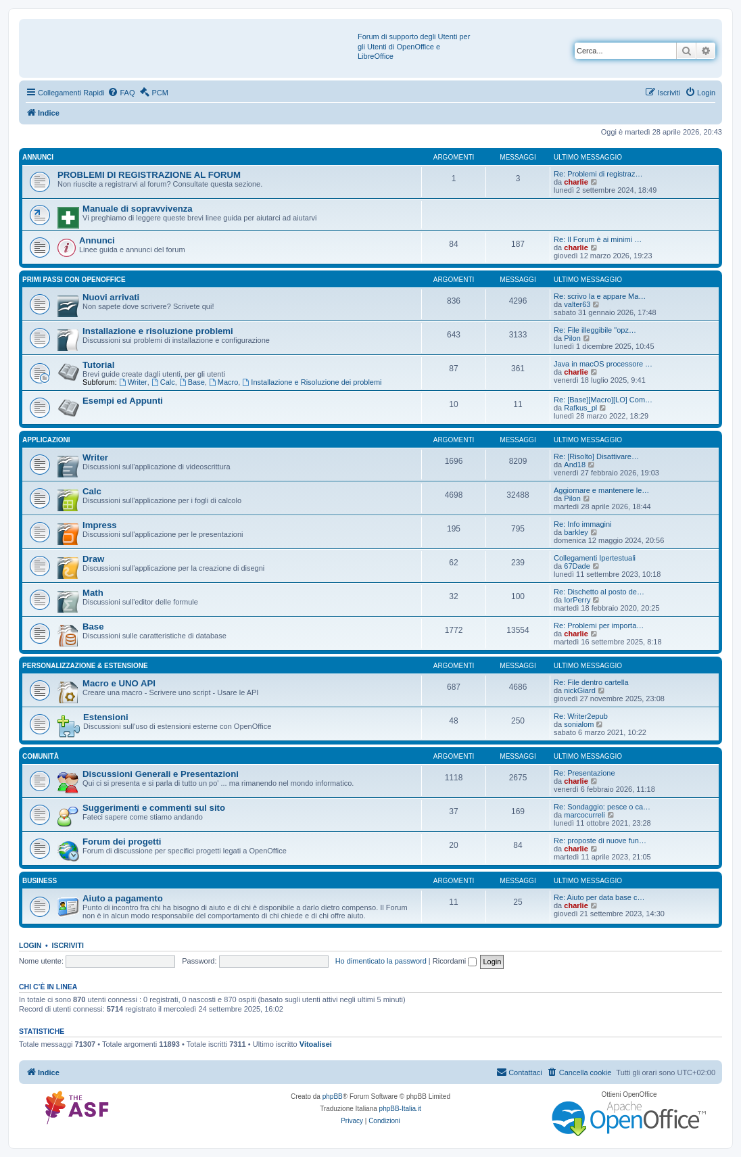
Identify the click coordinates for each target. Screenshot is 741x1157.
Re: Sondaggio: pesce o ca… (602, 807)
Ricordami (455, 961)
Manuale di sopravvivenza (137, 209)
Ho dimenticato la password (381, 961)
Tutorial (98, 365)
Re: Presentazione (584, 773)
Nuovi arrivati (110, 297)
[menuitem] (121, 93)
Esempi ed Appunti (122, 401)
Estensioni (105, 717)
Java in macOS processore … (603, 364)
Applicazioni (46, 440)
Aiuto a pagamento (122, 898)
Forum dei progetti (122, 841)
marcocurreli (584, 815)
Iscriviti (68, 945)
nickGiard (579, 690)
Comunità (40, 756)
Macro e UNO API (119, 683)
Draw (93, 559)
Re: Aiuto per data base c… (599, 897)
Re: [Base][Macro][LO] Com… (603, 400)
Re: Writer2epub (581, 716)
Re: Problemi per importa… (599, 625)
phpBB (332, 1096)
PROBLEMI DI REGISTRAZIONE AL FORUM (149, 175)
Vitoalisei (316, 1044)
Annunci (37, 157)
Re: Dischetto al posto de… (599, 592)
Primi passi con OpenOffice (74, 279)
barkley (576, 532)
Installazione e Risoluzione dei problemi (311, 382)
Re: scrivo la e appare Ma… (600, 296)
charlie (576, 182)
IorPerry (577, 600)
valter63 (577, 304)
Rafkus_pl (580, 408)
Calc (163, 382)
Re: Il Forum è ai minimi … (598, 239)
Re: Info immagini (583, 524)
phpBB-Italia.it (400, 1108)
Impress (99, 525)
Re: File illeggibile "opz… (595, 330)
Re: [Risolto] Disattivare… (596, 456)
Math (92, 593)
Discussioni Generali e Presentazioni (160, 774)
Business (39, 880)
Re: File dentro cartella (591, 682)
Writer (133, 382)
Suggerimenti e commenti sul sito (153, 808)
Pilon (572, 338)
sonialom (579, 724)
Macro (223, 382)
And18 (574, 465)
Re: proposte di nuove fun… (600, 840)
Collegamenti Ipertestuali (595, 558)
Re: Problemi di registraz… (598, 174)
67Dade (577, 566)
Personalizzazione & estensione (85, 665)
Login (30, 945)
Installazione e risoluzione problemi (157, 331)
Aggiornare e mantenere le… (601, 490)
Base (192, 382)
